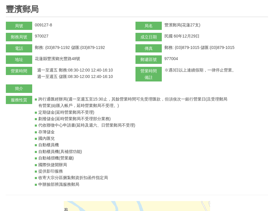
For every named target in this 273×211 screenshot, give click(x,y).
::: (8, 2)
